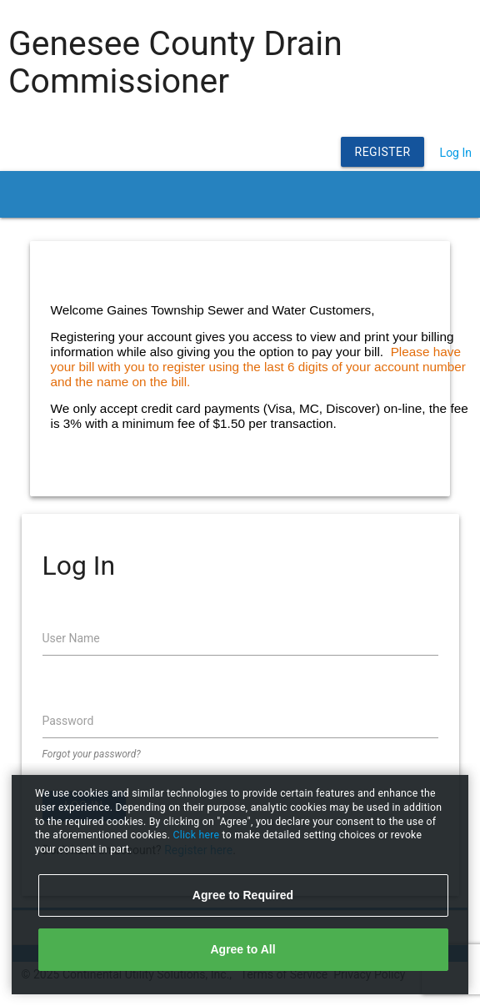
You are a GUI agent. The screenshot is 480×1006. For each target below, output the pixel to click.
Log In (456, 152)
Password (68, 720)
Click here (197, 835)
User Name (71, 638)
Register (383, 151)
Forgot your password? (91, 754)
